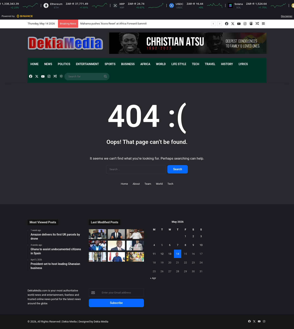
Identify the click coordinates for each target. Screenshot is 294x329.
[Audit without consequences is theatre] (116, 245)
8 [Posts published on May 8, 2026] (185, 245)
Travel (210, 64)
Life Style (179, 64)
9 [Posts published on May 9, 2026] (193, 245)
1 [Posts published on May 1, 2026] (185, 236)
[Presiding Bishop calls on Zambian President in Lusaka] (97, 257)
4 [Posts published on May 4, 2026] (154, 245)
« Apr (153, 278)
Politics (64, 64)
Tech (195, 64)
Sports (110, 64)
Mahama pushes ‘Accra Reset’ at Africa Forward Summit (113, 23)
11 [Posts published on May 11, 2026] (154, 253)
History (227, 64)
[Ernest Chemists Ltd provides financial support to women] (135, 257)
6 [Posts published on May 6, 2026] (169, 245)
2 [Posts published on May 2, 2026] (193, 236)
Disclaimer (286, 16)
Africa (145, 64)
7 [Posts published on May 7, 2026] (177, 245)
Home (34, 64)
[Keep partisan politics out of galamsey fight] (97, 245)
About (136, 183)
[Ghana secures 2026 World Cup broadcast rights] (135, 234)
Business (128, 64)
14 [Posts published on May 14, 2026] (177, 253)
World (161, 64)
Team (148, 183)
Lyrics (243, 64)
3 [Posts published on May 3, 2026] (201, 236)
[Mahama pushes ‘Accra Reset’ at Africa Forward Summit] (97, 234)
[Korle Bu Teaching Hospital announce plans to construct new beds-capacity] (135, 245)
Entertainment (87, 64)
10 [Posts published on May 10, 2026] (201, 245)
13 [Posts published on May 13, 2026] (169, 253)
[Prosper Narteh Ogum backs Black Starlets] (116, 234)
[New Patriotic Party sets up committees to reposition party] (116, 257)
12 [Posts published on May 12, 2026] (162, 253)
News (48, 64)
